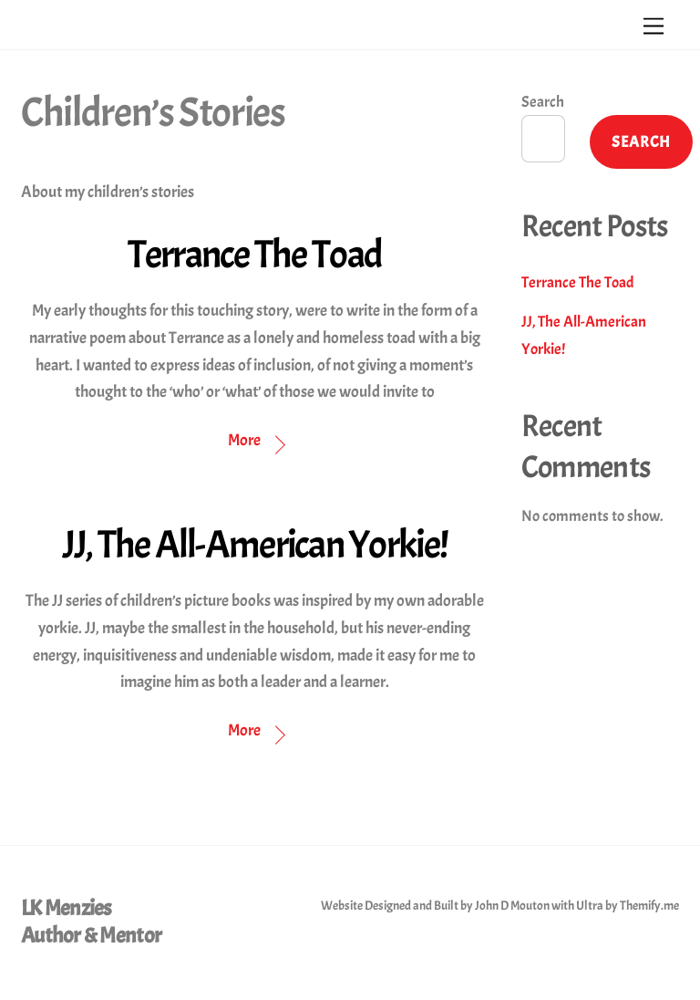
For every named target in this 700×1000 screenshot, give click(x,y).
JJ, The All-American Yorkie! (255, 544)
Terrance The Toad (255, 254)
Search (542, 101)
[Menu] (653, 24)
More (244, 440)
